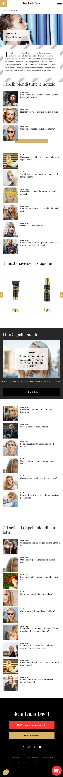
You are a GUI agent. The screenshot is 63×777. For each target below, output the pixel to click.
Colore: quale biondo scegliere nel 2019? (38, 478)
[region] (31, 63)
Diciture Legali (48, 757)
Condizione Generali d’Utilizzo (20, 763)
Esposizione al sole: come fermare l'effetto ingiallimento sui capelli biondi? (39, 629)
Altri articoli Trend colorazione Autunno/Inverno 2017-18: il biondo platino (30, 381)
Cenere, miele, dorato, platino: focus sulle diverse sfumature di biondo (39, 243)
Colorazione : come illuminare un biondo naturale (38, 192)
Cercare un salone (32, 757)
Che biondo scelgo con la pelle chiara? (37, 129)
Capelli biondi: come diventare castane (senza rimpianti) (37, 680)
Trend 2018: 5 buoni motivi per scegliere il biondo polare (39, 175)
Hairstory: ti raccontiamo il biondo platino (39, 112)
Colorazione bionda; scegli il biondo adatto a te (40, 544)
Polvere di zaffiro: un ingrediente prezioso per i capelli (39, 496)
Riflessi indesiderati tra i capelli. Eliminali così (39, 209)
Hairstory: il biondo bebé (31, 225)
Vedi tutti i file (31, 392)
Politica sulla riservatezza (44, 763)
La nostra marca (15, 757)
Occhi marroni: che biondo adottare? (36, 594)
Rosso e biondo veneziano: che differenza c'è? (39, 578)
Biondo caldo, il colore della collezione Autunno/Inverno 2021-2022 (37, 646)
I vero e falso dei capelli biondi (34, 426)
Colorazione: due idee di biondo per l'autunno (36, 411)
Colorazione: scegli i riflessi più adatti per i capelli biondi (39, 158)
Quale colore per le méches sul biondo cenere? (37, 462)
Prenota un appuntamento (31, 725)
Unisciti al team (31, 735)
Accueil (5, 10)
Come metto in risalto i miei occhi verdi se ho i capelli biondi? (39, 96)
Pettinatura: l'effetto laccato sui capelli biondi (37, 445)
